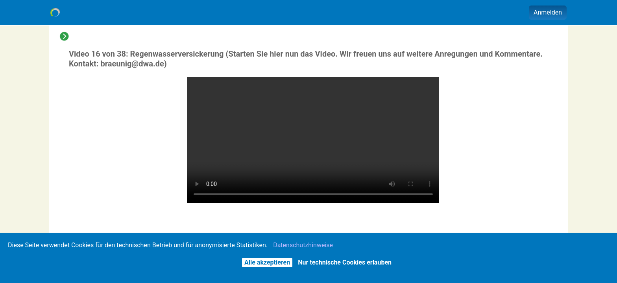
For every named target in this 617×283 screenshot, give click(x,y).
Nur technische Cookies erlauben (345, 262)
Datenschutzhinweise (303, 245)
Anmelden (548, 12)
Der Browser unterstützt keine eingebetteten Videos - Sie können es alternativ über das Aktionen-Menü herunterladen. (313, 140)
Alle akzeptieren (267, 262)
